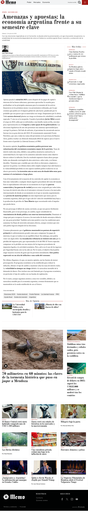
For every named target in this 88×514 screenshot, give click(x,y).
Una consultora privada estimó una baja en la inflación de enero (41, 455)
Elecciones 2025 (9, 297)
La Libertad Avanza (47, 297)
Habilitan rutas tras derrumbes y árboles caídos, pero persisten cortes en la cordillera (76, 353)
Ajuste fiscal (8, 300)
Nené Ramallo (8, 457)
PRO (57, 297)
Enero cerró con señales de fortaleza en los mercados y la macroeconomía (43, 427)
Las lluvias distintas (11, 453)
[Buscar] (79, 4)
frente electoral (22, 297)
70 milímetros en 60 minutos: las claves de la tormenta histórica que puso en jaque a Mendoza (32, 380)
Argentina (32, 300)
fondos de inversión (20, 300)
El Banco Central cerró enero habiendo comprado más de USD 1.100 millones (14, 427)
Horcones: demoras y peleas (73, 453)
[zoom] (32, 81)
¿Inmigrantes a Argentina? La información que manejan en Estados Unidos (14, 483)
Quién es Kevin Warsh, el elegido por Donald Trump (42, 482)
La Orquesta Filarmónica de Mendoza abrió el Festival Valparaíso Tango (73, 483)
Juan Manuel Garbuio (39, 487)
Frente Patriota (34, 297)
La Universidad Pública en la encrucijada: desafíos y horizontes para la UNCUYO (21, 313)
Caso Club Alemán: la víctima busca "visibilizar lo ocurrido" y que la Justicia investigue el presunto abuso (77, 100)
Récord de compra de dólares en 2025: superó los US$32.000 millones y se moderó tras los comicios (76, 390)
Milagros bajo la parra (70, 425)
